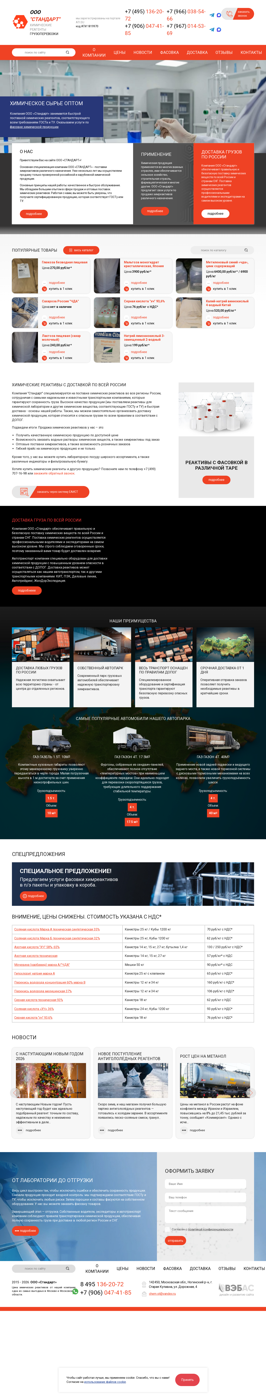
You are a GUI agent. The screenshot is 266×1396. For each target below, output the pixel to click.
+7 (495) (144, 15)
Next (251, 1093)
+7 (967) (186, 29)
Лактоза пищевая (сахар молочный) (61, 337)
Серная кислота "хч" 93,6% (144, 301)
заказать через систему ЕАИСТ (57, 491)
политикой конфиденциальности (210, 1229)
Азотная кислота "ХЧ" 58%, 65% (37, 947)
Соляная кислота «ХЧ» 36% (34, 1009)
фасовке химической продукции (34, 127)
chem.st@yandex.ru (162, 1294)
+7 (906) (144, 29)
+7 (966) (186, 15)
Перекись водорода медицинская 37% (43, 991)
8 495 (102, 1284)
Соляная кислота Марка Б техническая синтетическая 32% (57, 938)
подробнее (34, 214)
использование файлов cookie (105, 1382)
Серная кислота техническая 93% (38, 1000)
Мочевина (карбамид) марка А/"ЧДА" (42, 965)
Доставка (197, 52)
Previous (15, 1093)
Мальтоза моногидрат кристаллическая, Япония (144, 264)
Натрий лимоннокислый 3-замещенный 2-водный (144, 337)
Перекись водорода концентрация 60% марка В (49, 982)
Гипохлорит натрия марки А (34, 973)
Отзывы (224, 52)
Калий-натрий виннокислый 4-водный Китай (227, 303)
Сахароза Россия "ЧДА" (60, 301)
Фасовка (169, 52)
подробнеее (27, 590)
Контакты (251, 52)
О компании (94, 52)
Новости (142, 52)
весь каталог (83, 250)
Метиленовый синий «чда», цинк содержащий (227, 264)
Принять (187, 1380)
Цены (120, 52)
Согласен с (202, 1229)
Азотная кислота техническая (35, 956)
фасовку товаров (88, 1204)
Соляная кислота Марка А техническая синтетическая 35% (57, 929)
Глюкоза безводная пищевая (64, 262)
